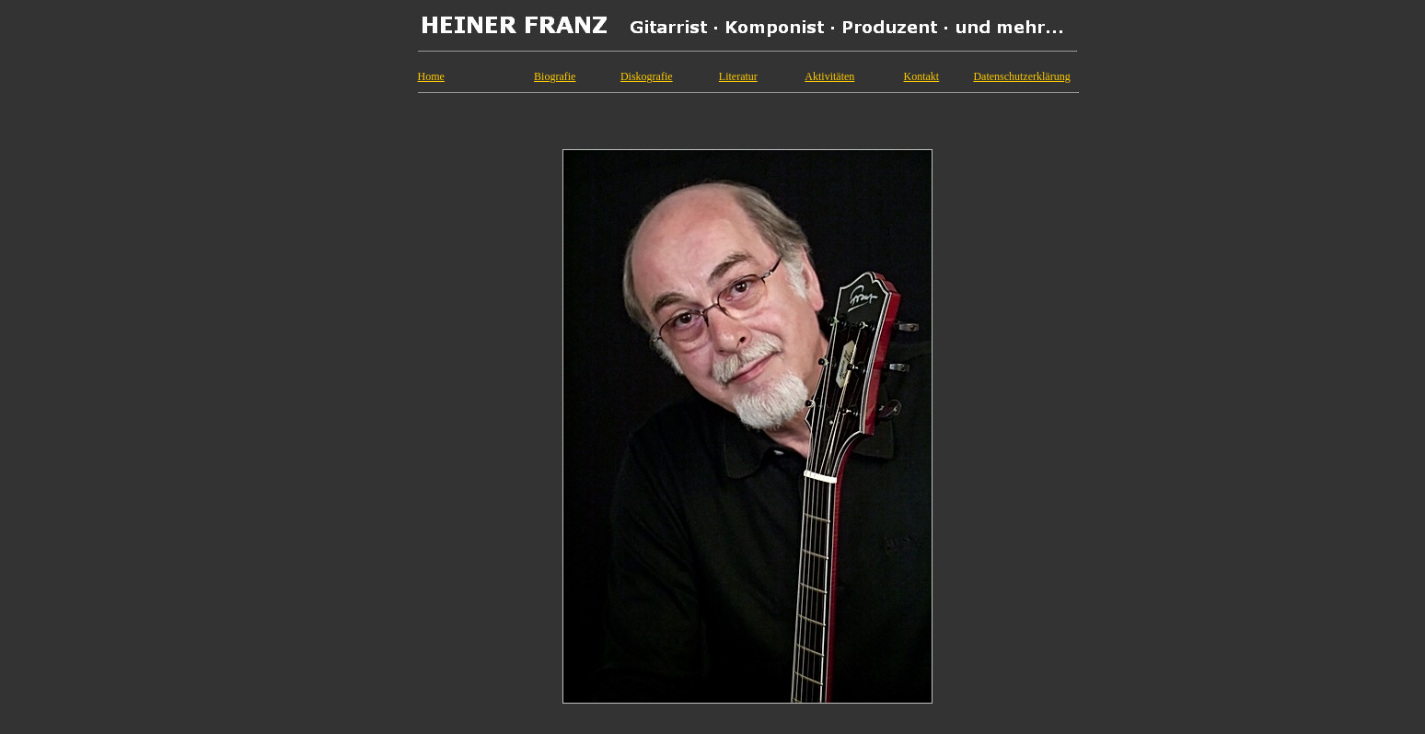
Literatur (738, 76)
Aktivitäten (829, 76)
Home (431, 76)
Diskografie (646, 76)
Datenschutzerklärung (1021, 76)
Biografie (554, 76)
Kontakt (922, 76)
